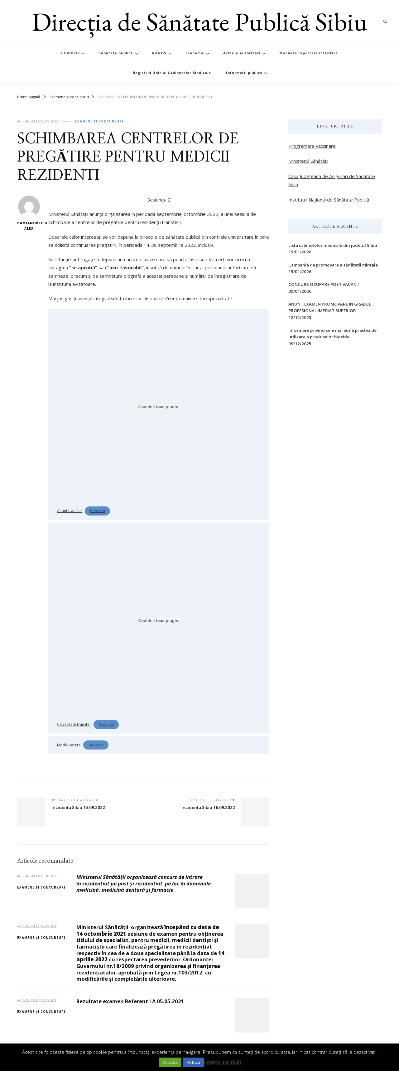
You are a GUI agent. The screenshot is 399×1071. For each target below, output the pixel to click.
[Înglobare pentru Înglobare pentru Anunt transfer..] (158, 407)
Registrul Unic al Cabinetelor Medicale (172, 72)
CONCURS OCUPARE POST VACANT (323, 284)
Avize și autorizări (241, 53)
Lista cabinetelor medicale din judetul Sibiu (332, 245)
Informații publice (244, 72)
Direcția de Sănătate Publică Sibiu (200, 21)
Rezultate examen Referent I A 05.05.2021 (130, 1001)
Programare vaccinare (312, 146)
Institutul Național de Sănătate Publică (328, 200)
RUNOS (159, 53)
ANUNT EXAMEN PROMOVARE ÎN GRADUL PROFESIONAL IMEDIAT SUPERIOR (329, 307)
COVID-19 (70, 53)
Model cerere (69, 745)
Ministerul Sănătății (308, 161)
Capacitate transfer (74, 724)
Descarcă (97, 510)
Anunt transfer (69, 510)
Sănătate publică (116, 53)
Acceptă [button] (170, 1062)
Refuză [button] (193, 1062)
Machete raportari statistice (308, 53)
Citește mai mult (223, 1062)
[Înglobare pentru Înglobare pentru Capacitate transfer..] (158, 620)
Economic (194, 53)
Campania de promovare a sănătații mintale (333, 265)
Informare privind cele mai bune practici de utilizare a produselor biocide (332, 333)
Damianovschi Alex (29, 213)
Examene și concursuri (99, 121)
